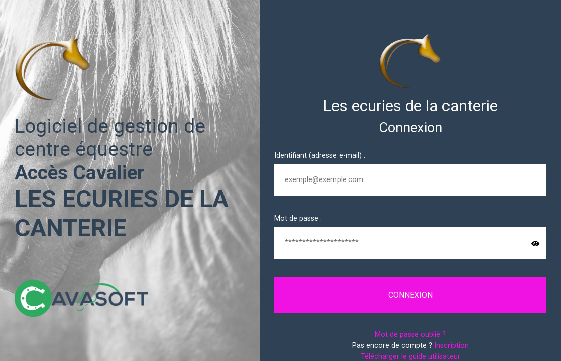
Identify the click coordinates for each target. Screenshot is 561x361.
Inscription (451, 345)
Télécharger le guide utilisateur (410, 356)
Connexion (410, 295)
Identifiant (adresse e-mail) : (319, 155)
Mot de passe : (298, 218)
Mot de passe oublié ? (410, 334)
